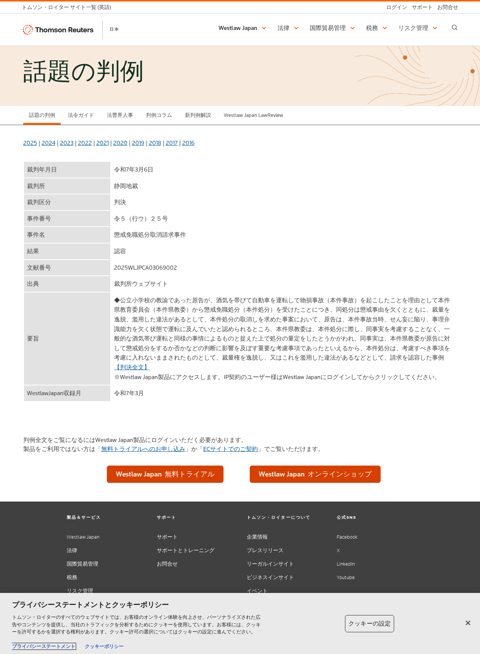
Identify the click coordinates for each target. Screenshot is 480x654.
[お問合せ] (445, 7)
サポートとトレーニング (185, 550)
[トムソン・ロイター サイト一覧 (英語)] (69, 7)
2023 (67, 142)
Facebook (347, 537)
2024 (49, 142)
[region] (240, 623)
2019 (138, 142)
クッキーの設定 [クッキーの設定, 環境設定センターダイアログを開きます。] (369, 623)
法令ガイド (81, 115)
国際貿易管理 (82, 564)
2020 (120, 142)
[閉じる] (468, 623)
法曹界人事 (120, 115)
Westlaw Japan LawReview (253, 115)
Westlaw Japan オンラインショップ (315, 474)
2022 (85, 142)
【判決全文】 (132, 367)
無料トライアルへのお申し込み (143, 448)
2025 (30, 142)
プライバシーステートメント (43, 646)
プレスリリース (265, 550)
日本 (114, 29)
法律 (72, 550)
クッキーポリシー (104, 646)
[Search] (454, 27)
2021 (102, 142)
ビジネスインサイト (270, 577)
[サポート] (420, 7)
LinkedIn (346, 564)
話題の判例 (42, 115)
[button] (243, 28)
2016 (188, 142)
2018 (155, 142)
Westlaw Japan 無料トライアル (165, 474)
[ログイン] (394, 7)
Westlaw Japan (83, 537)
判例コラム (159, 115)
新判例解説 (198, 115)
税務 (72, 577)
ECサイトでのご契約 (230, 448)
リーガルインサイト (270, 564)
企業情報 (257, 537)
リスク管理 (80, 591)
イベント (257, 591)
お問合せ (167, 564)
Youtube (346, 577)
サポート (167, 537)
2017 (172, 142)
